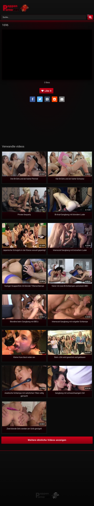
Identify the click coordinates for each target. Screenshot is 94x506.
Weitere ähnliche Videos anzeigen (47, 440)
